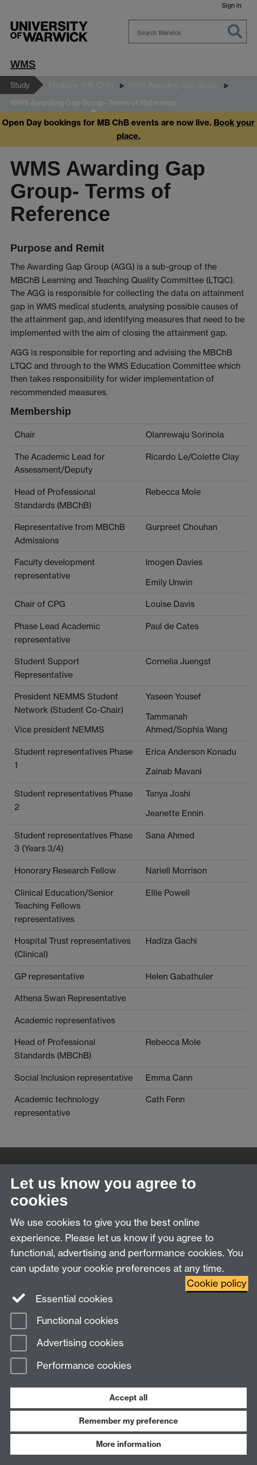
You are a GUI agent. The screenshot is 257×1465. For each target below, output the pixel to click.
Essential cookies (61, 1298)
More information (128, 1444)
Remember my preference (128, 1421)
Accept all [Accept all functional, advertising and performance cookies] (128, 1397)
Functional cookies (64, 1321)
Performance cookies (71, 1366)
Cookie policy (217, 1283)
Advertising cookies (67, 1343)
